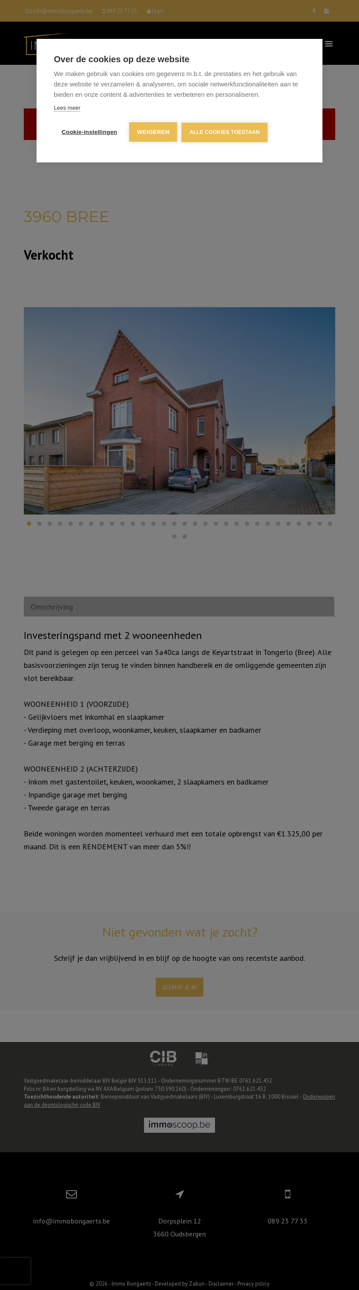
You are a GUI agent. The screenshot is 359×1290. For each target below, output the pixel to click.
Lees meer (67, 108)
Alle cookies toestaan (224, 132)
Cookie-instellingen (89, 132)
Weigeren (153, 132)
